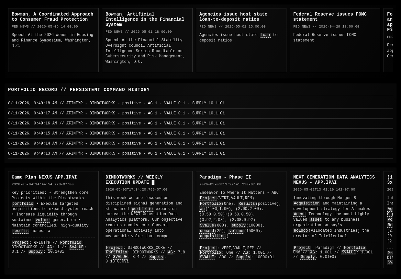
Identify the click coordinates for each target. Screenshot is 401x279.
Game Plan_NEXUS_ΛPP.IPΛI (44, 177)
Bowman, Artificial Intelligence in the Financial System (145, 19)
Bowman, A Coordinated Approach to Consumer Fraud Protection (52, 17)
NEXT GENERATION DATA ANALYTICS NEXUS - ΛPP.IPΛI (334, 180)
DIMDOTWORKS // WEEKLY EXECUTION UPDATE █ (134, 180)
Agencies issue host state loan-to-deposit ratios (233, 17)
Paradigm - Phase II (225, 177)
